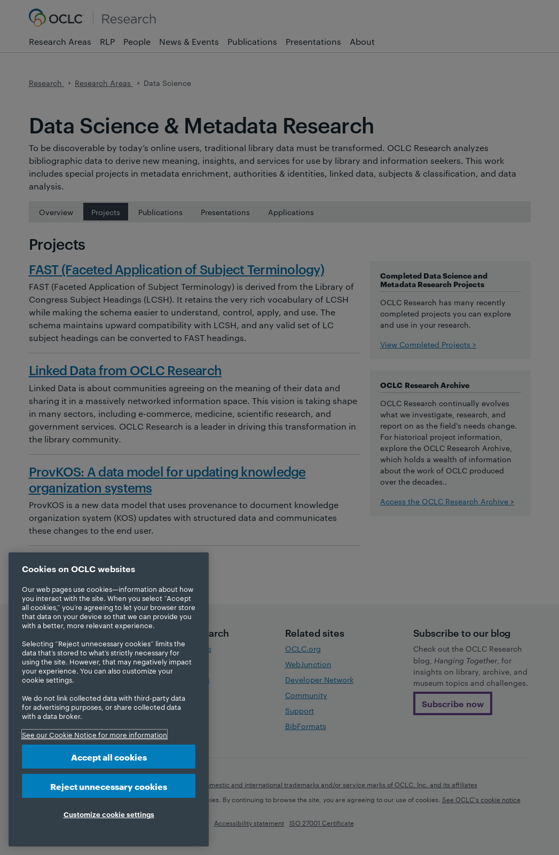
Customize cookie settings (109, 814)
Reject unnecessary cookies (108, 786)
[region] (109, 699)
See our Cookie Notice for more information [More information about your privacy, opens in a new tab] (94, 734)
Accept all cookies (109, 756)
